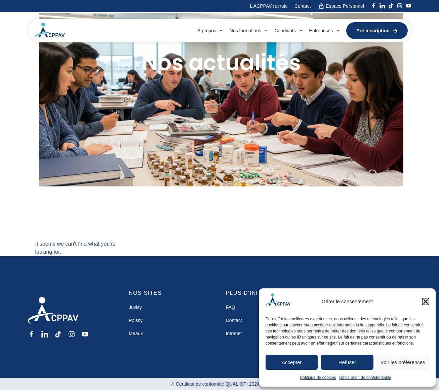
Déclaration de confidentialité (365, 377)
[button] (425, 301)
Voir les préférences (403, 362)
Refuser (347, 362)
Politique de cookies (318, 377)
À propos (210, 31)
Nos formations (249, 31)
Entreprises (324, 31)
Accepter (292, 362)
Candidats (289, 31)
